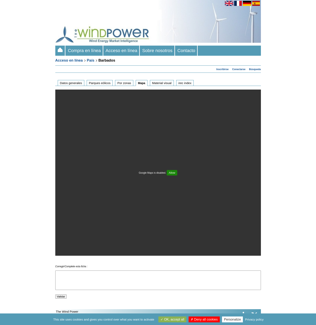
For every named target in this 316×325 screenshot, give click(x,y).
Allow (172, 172)
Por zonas (124, 83)
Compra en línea (84, 50)
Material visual (162, 83)
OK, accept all (172, 319)
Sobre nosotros (157, 50)
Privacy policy (254, 319)
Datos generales (71, 83)
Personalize (232, 319)
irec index (184, 83)
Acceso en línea (121, 50)
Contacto (186, 50)
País (90, 60)
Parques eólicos (100, 83)
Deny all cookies (204, 319)
